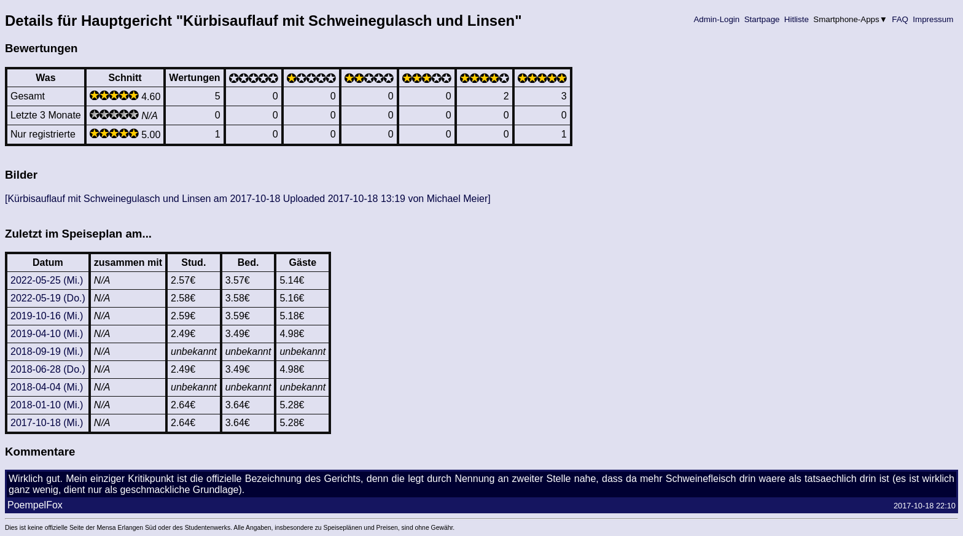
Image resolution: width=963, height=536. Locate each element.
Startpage (762, 19)
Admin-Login (717, 19)
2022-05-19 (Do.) (47, 298)
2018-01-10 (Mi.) (46, 405)
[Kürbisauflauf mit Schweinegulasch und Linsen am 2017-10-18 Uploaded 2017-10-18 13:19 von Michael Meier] (248, 198)
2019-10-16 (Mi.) (46, 316)
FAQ (900, 19)
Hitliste (796, 19)
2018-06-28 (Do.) (47, 369)
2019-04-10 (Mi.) (46, 333)
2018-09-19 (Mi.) (46, 351)
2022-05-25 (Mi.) (46, 280)
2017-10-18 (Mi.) (46, 423)
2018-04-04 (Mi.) (46, 387)
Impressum (933, 19)
